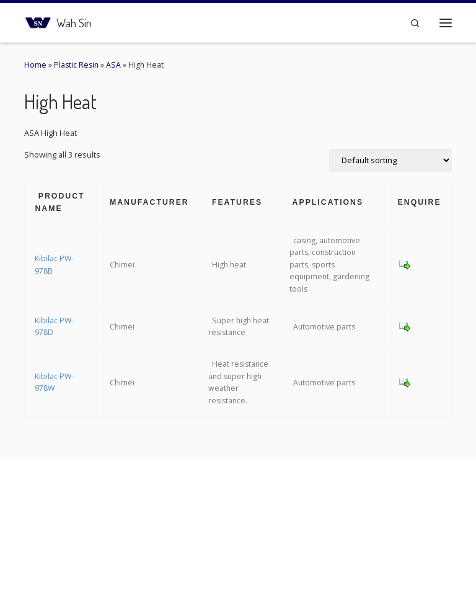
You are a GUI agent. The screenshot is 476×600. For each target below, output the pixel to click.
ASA (113, 65)
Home (35, 65)
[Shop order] (390, 160)
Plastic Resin (76, 65)
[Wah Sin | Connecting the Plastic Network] (38, 21)
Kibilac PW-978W (54, 382)
